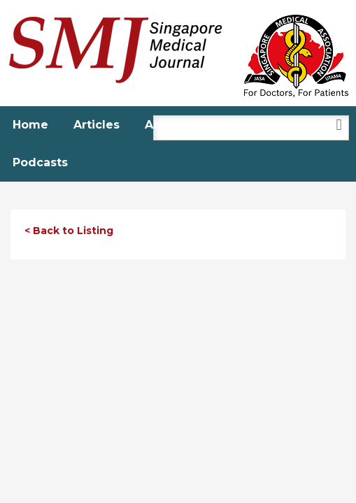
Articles (96, 124)
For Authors (241, 124)
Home (30, 124)
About (163, 124)
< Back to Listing (68, 230)
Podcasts (40, 162)
